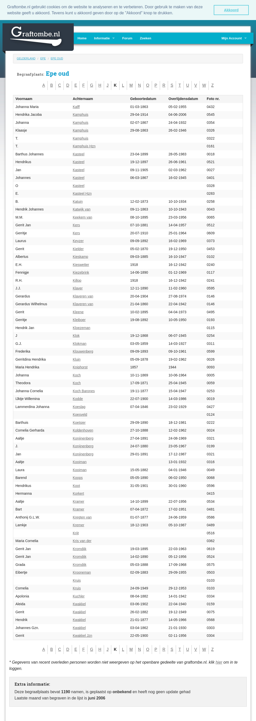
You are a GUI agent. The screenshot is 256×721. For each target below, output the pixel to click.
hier (219, 662)
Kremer (78, 525)
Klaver (78, 288)
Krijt (76, 533)
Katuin (78, 201)
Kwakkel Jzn (82, 635)
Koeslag (79, 406)
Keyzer (78, 241)
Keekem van (82, 217)
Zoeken (145, 38)
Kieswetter (81, 264)
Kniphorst (80, 367)
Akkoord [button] (231, 10)
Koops (78, 477)
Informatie (102, 38)
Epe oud (57, 58)
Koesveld (80, 414)
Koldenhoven (83, 430)
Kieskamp (80, 256)
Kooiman (79, 462)
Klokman (79, 343)
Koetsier (79, 422)
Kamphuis (80, 114)
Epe (43, 58)
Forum (127, 38)
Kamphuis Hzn (84, 146)
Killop (77, 280)
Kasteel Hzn (82, 193)
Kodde (78, 398)
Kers (76, 225)
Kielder (78, 249)
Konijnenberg (83, 438)
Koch (77, 375)
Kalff (76, 107)
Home (82, 38)
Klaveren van (83, 296)
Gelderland (26, 58)
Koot (76, 485)
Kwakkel (79, 604)
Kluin (76, 359)
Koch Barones (84, 391)
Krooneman (82, 572)
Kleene (78, 312)
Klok (76, 335)
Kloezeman (81, 328)
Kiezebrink (81, 272)
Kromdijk (79, 549)
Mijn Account (232, 38)
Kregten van (82, 517)
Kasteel (78, 154)
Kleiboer (79, 320)
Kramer (78, 501)
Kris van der (82, 541)
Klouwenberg (83, 351)
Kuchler (78, 596)
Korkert (78, 493)
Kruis (77, 580)
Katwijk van (81, 209)
